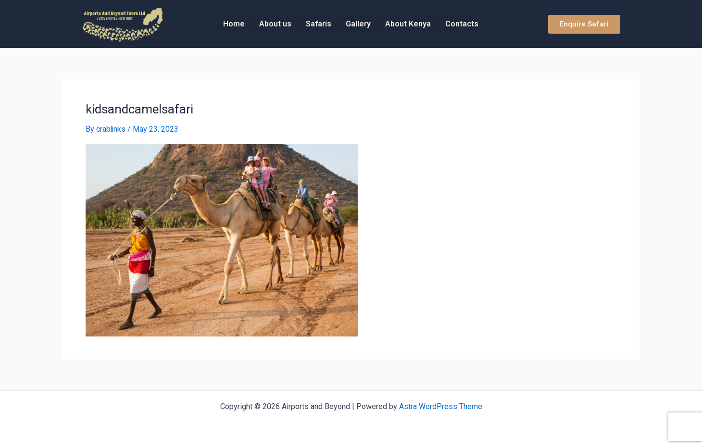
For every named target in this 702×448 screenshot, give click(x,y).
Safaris (318, 23)
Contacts (461, 23)
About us (275, 23)
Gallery (358, 23)
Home (234, 23)
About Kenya (408, 23)
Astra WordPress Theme (440, 406)
